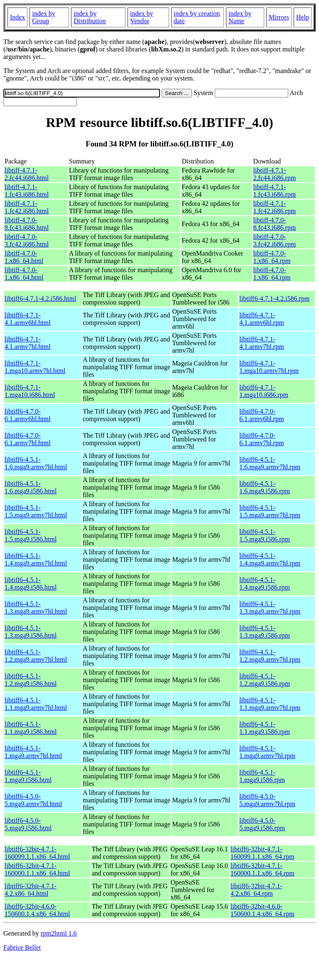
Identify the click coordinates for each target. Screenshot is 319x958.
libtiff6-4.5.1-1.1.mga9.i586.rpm (264, 728)
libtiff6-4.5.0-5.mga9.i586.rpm (262, 824)
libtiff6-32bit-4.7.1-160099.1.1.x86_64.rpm (262, 853)
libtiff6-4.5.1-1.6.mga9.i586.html (30, 487)
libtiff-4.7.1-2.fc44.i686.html (27, 174)
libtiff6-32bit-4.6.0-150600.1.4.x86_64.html (37, 910)
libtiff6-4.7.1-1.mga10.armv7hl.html (35, 367)
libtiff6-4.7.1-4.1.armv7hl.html (28, 343)
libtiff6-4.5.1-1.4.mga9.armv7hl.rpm (269, 559)
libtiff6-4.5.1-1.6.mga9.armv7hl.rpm (269, 463)
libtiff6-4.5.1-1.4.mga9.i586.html (30, 583)
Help (302, 17)
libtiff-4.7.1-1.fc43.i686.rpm (274, 190)
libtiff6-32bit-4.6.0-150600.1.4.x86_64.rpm (262, 910)
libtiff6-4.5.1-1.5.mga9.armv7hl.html (36, 511)
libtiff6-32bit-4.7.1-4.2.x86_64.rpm (256, 889)
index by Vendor (141, 17)
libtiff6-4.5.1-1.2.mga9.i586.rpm (264, 680)
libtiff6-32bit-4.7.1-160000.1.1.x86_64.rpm (262, 869)
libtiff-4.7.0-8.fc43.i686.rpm (274, 224)
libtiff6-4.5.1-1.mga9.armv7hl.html (33, 752)
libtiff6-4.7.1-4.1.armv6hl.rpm (261, 319)
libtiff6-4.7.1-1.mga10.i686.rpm (263, 391)
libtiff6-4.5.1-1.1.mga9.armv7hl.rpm (269, 704)
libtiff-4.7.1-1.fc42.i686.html (27, 207)
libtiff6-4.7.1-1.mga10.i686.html (30, 391)
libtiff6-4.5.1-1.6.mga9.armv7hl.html (36, 463)
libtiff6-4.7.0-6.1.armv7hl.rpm (261, 439)
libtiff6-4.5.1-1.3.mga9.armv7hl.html (36, 607)
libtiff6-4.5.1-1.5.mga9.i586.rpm (264, 535)
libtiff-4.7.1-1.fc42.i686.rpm (274, 207)
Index (17, 17)
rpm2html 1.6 (59, 933)
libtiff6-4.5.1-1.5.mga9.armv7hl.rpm (269, 511)
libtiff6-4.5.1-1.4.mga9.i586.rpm (264, 583)
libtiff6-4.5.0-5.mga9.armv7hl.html (33, 800)
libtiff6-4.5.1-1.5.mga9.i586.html (30, 535)
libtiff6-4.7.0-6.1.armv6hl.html (28, 415)
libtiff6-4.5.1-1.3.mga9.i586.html (30, 631)
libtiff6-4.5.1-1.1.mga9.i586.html (30, 728)
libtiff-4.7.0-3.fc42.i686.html (27, 240)
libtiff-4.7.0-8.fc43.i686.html (27, 224)
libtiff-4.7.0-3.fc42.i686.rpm (274, 240)
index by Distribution (90, 17)
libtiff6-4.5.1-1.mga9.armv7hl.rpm (267, 752)
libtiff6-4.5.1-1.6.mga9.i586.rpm (264, 487)
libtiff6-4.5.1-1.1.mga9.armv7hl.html (36, 704)
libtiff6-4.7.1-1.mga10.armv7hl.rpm (269, 367)
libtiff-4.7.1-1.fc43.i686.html (27, 190)
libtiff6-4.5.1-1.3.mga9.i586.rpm (264, 631)
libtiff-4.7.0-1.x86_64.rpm (272, 257)
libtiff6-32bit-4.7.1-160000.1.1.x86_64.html (37, 869)
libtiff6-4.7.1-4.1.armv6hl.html (28, 319)
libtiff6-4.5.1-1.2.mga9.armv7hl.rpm (269, 655)
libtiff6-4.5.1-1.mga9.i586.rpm (262, 776)
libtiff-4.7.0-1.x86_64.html (24, 257)
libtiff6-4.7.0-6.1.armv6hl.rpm (261, 415)
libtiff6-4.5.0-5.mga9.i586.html (28, 824)
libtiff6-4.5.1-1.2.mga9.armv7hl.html (36, 655)
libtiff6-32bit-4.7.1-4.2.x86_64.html (30, 889)
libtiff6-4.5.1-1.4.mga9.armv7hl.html (36, 559)
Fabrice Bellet (22, 947)
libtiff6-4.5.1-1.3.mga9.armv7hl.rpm (269, 607)
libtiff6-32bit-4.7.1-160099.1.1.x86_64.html (37, 853)
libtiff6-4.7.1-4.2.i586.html (40, 298)
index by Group (43, 17)
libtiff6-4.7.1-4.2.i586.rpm (274, 298)
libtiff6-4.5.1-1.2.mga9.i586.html (30, 680)
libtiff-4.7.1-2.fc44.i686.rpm (274, 174)
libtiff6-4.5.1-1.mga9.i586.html (28, 776)
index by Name (240, 17)
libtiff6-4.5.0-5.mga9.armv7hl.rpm (267, 800)
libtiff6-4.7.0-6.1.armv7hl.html (28, 439)
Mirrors (279, 17)
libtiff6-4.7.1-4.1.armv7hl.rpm (261, 343)
